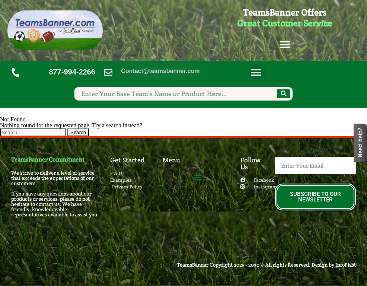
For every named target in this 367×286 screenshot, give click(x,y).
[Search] (283, 93)
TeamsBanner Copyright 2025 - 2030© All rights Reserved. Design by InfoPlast (266, 264)
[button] (284, 44)
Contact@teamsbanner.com (160, 71)
